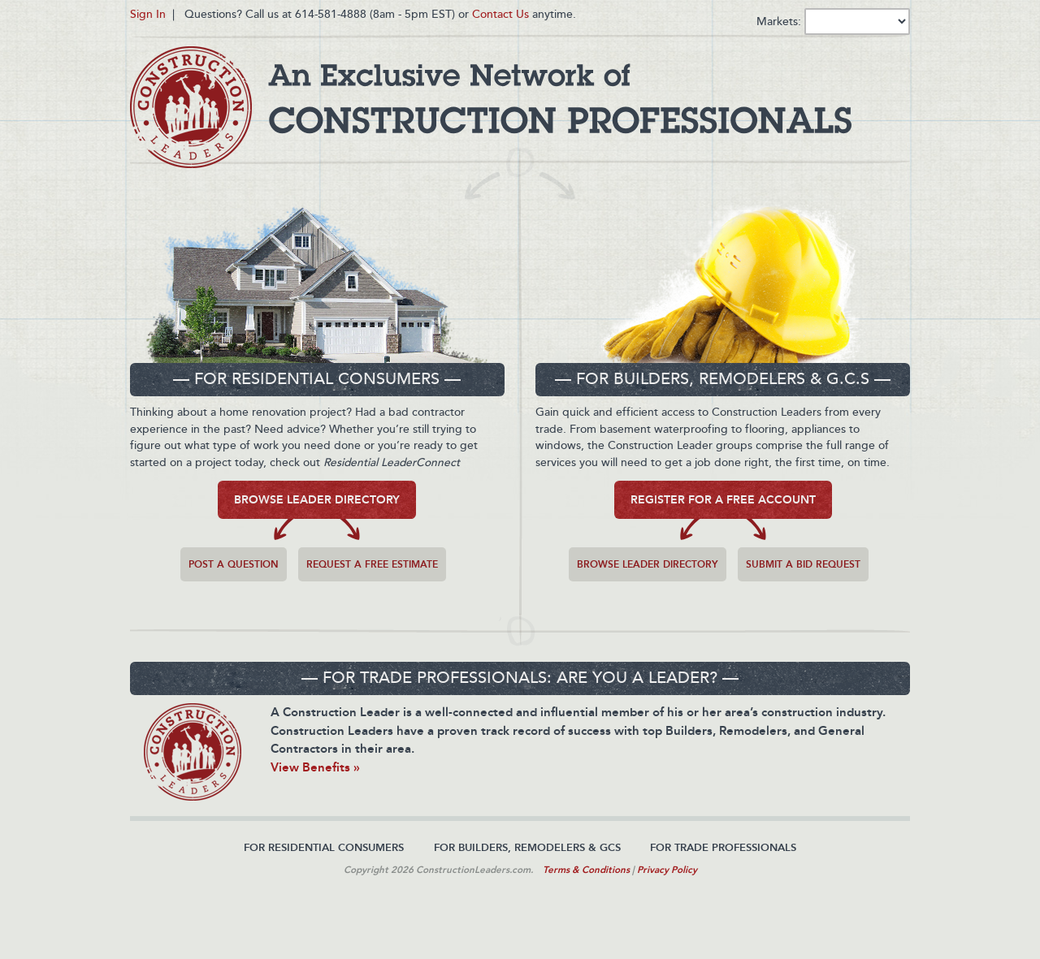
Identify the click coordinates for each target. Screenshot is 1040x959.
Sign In (148, 14)
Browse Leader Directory (317, 500)
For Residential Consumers (324, 847)
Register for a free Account (723, 500)
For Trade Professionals (723, 847)
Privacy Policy (667, 869)
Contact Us (500, 14)
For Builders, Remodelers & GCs (527, 847)
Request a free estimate (372, 564)
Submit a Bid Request (803, 564)
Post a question (233, 564)
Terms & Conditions (586, 869)
